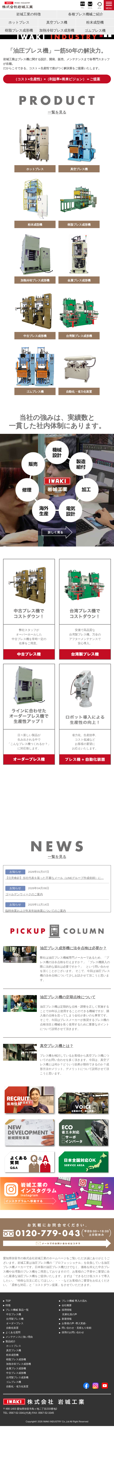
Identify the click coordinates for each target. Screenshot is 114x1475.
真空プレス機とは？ (56, 1095)
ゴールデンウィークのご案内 (24, 943)
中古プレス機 (13, 1363)
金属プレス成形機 (16, 1417)
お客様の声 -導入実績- (74, 1372)
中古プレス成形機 (16, 1421)
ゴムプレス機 (95, 31)
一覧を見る (57, 161)
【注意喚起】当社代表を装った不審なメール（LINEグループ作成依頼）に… (54, 926)
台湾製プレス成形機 (17, 1426)
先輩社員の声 (69, 1363)
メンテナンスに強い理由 (19, 1385)
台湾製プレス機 (14, 1367)
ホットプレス (18, 22)
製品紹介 (10, 1390)
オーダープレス (14, 1372)
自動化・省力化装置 (17, 1435)
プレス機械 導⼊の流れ (74, 1349)
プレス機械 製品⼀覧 (17, 1358)
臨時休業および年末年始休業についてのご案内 (35, 959)
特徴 (8, 1354)
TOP (8, 1349)
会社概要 (67, 1354)
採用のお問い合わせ (73, 1381)
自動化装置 (12, 1376)
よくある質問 (13, 1381)
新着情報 (67, 1367)
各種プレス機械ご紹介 (85, 14)
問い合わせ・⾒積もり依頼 (76, 1376)
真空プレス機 (56, 22)
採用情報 (67, 1358)
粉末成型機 (95, 22)
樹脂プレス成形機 (19, 30)
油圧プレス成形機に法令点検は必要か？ (73, 997)
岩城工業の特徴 (28, 14)
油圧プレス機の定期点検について (67, 1046)
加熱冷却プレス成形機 (56, 30)
